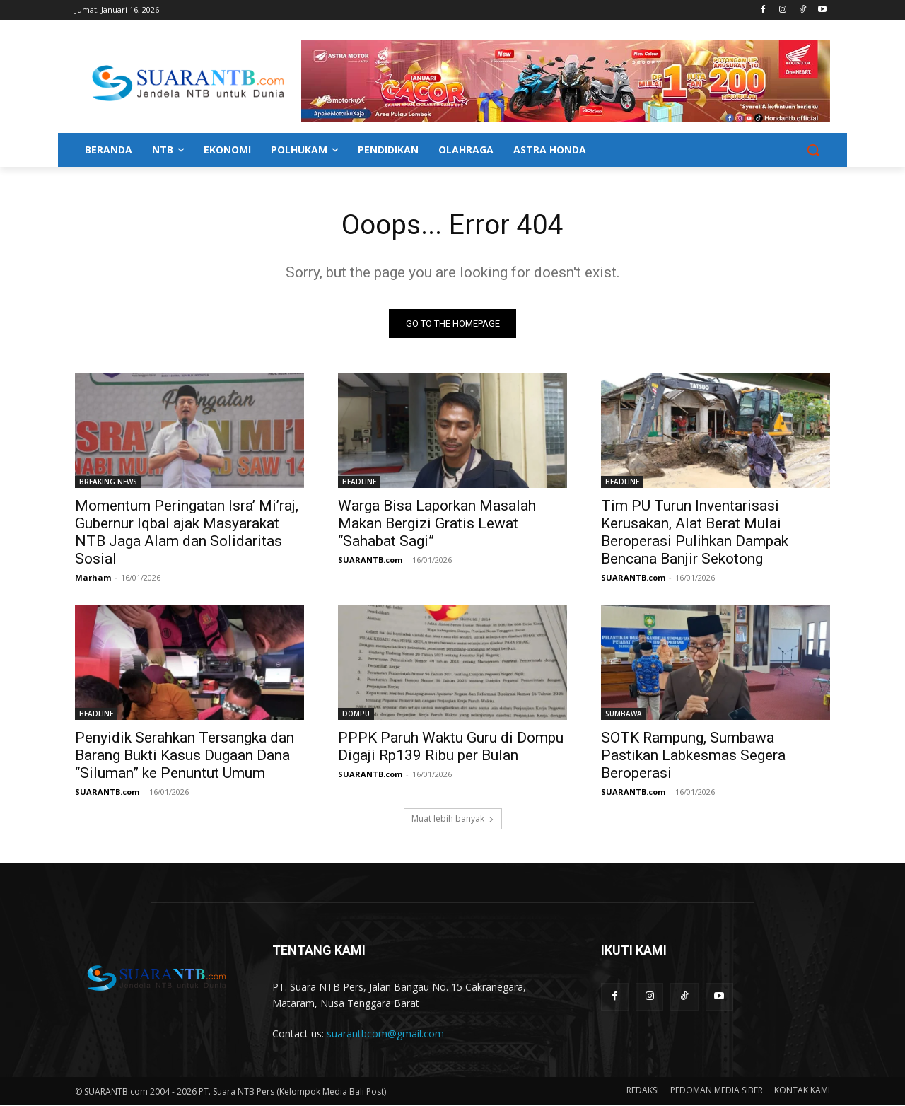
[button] (813, 150)
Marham (93, 579)
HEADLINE (359, 483)
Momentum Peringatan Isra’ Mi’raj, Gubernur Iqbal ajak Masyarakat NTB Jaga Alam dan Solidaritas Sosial (186, 534)
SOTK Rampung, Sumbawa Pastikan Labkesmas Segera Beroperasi (693, 756)
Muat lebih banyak (452, 820)
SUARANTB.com (370, 561)
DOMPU (356, 715)
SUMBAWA (623, 715)
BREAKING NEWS (108, 483)
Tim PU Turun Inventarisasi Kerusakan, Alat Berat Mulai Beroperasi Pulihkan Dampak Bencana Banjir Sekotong (694, 534)
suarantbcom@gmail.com (385, 1035)
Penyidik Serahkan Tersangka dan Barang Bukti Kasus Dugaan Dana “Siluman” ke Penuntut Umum (184, 756)
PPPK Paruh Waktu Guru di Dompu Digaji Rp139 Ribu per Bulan (451, 747)
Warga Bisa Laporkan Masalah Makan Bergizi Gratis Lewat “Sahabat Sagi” (437, 525)
